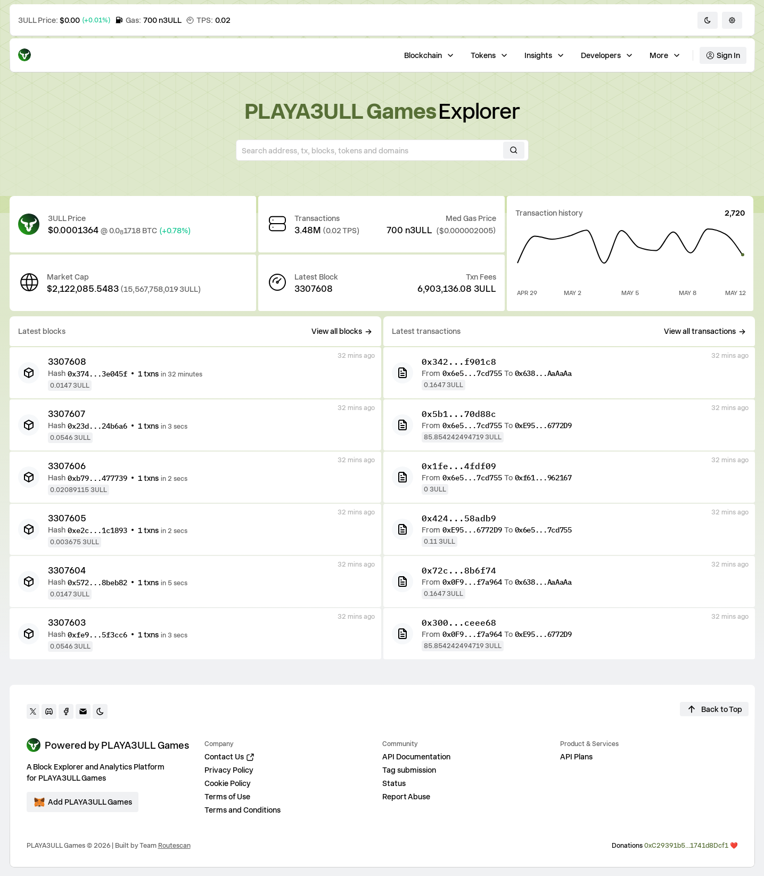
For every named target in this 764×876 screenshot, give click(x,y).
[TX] (402, 372)
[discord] (49, 711)
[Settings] (732, 20)
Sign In (723, 55)
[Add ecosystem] (82, 802)
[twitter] (33, 711)
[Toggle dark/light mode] (707, 20)
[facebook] (66, 711)
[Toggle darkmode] (100, 711)
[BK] (28, 372)
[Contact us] (83, 711)
